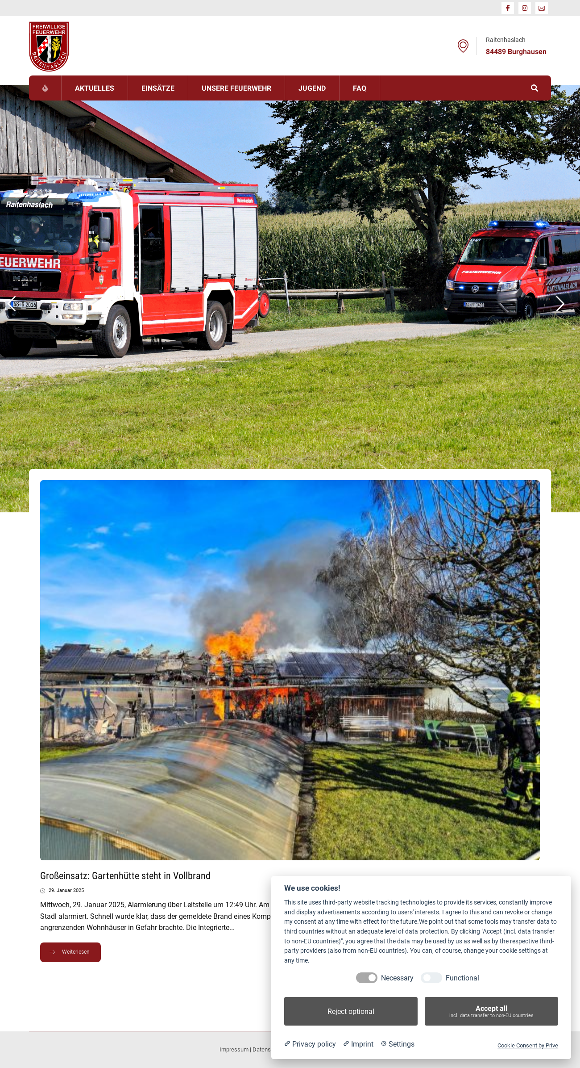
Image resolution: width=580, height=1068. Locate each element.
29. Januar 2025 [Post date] (66, 890)
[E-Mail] (541, 8)
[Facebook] (507, 8)
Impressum (234, 1049)
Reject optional (350, 1011)
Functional (462, 978)
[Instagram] (524, 8)
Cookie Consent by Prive (527, 1045)
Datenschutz (269, 1049)
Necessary (397, 978)
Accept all (491, 1011)
